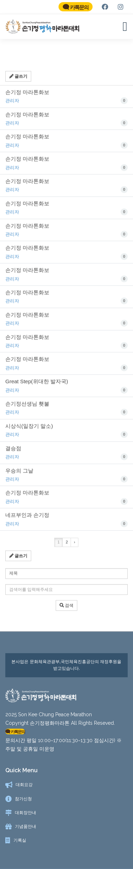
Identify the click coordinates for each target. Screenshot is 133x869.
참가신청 (23, 799)
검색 (66, 608)
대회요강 (24, 785)
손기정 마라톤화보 (66, 99)
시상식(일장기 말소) (66, 434)
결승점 (66, 456)
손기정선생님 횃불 (66, 411)
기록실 (19, 840)
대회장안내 (25, 813)
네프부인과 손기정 (66, 523)
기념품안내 (25, 826)
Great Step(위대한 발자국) (66, 389)
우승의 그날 (66, 478)
